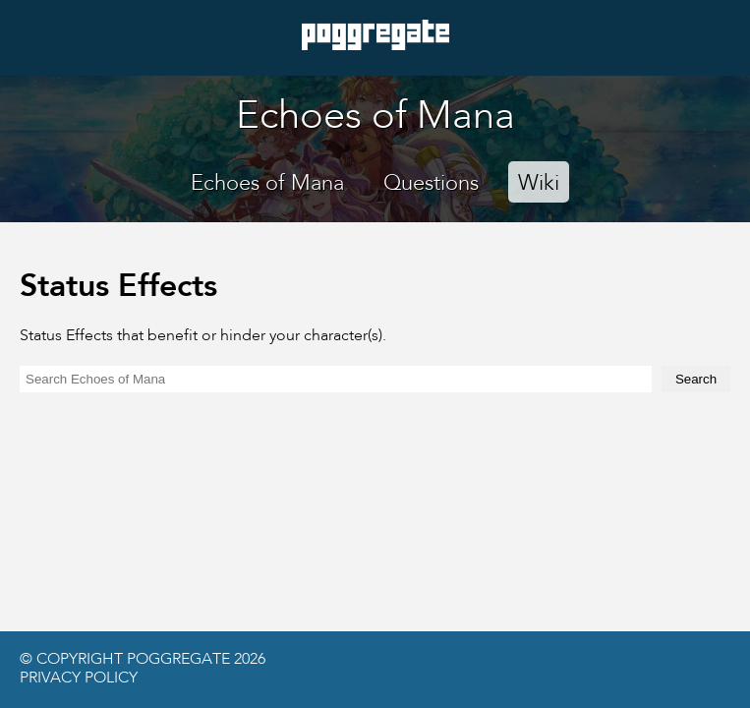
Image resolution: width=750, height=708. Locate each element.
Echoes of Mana (267, 184)
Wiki (538, 184)
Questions (431, 184)
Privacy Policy (79, 678)
